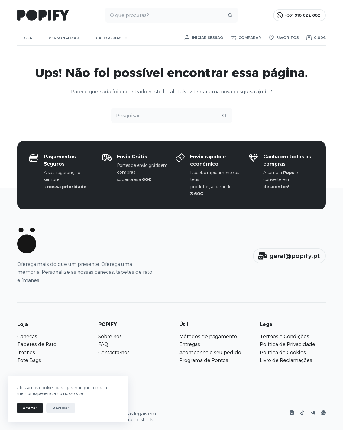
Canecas (27, 336)
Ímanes (26, 352)
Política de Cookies (283, 352)
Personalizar (64, 38)
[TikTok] (302, 412)
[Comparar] (246, 38)
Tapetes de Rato (37, 344)
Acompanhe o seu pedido (210, 352)
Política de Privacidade (287, 344)
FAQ (103, 344)
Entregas (189, 344)
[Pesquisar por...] (164, 15)
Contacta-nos (114, 352)
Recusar (60, 408)
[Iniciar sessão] (203, 38)
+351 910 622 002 (298, 15)
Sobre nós (110, 336)
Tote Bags (29, 360)
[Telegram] (313, 412)
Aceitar (30, 408)
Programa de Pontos (203, 360)
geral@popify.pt (289, 256)
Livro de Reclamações (286, 360)
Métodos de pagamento (208, 336)
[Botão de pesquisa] (230, 15)
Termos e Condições (284, 336)
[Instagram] (292, 412)
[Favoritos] (284, 38)
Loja (27, 38)
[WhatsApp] (323, 412)
